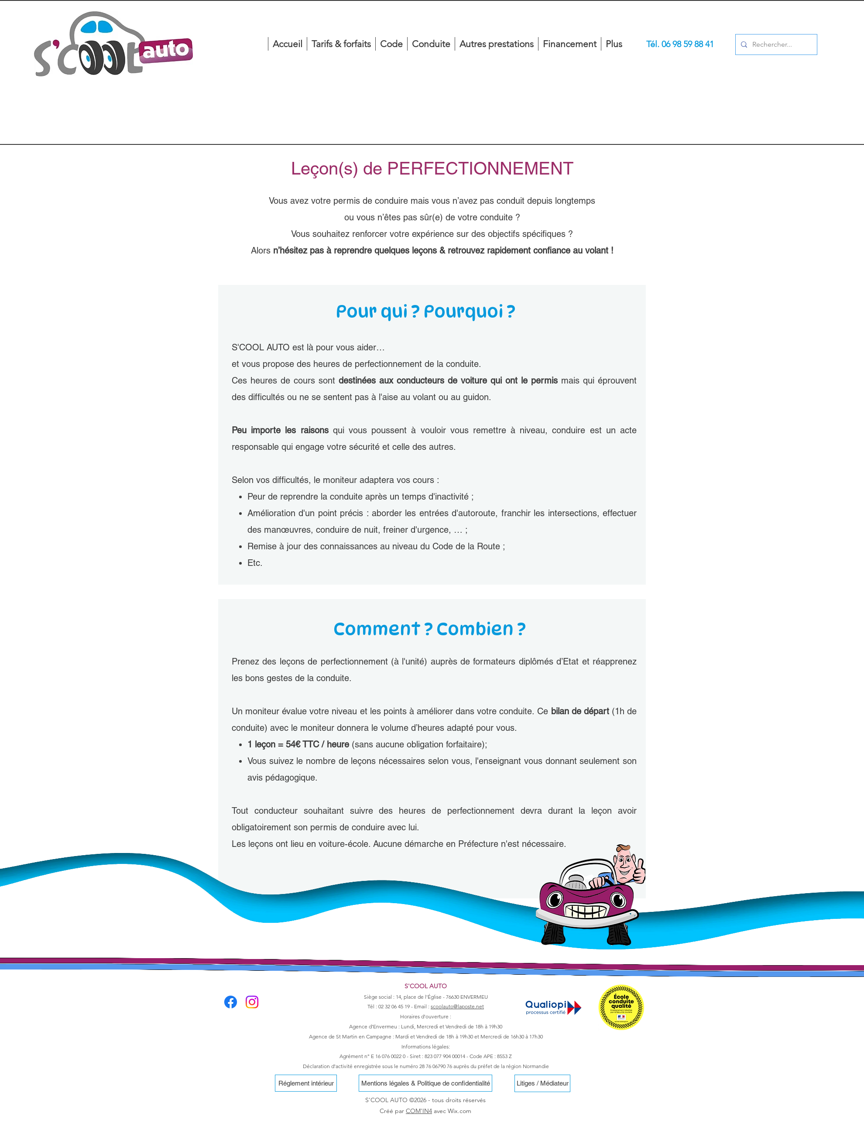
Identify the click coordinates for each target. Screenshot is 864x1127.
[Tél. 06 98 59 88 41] (680, 44)
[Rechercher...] (775, 44)
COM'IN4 (419, 1111)
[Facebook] (230, 1002)
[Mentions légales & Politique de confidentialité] (425, 1083)
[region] (114, 76)
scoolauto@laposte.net (457, 1006)
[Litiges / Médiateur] (542, 1083)
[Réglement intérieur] (306, 1083)
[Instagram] (252, 1002)
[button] (496, 44)
